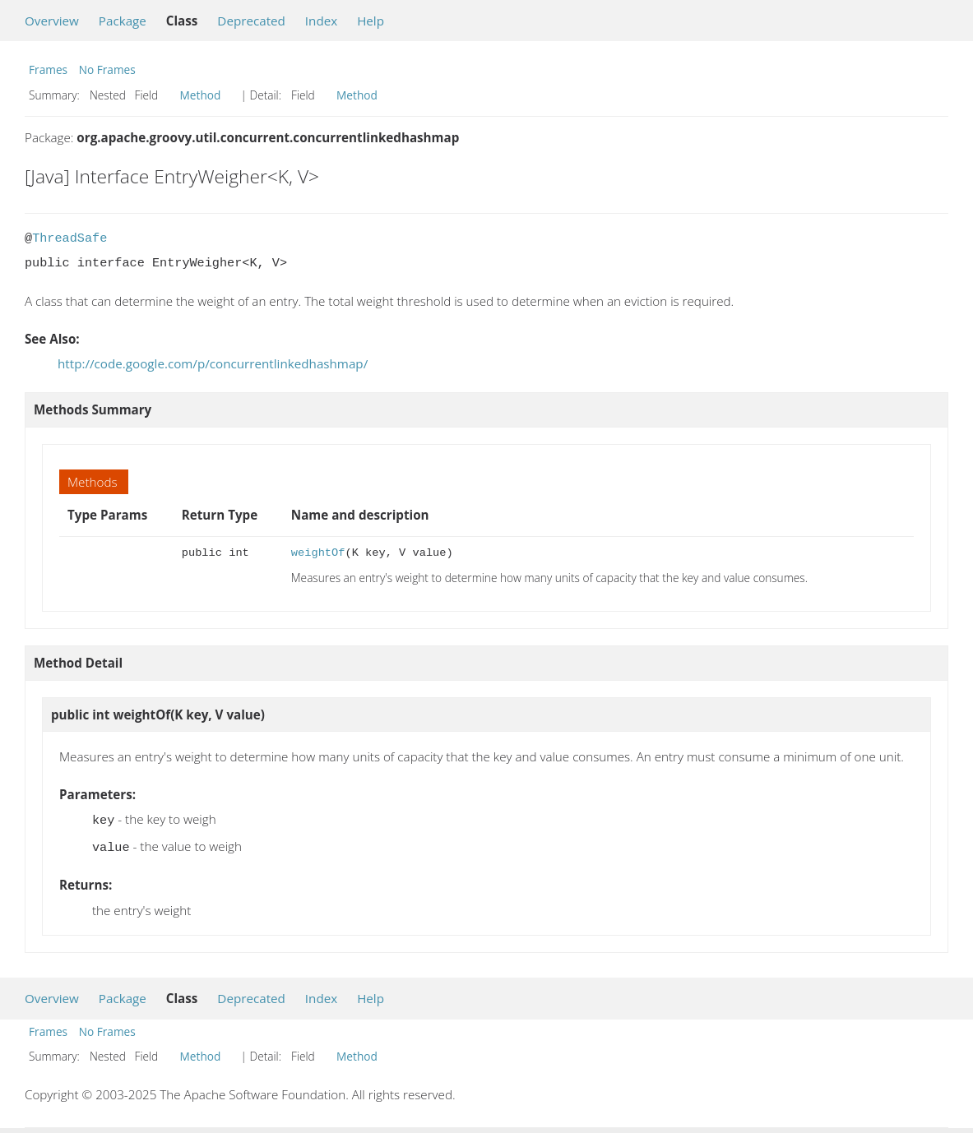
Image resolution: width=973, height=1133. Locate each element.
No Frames (107, 69)
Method (200, 95)
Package (122, 20)
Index (321, 20)
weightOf (318, 553)
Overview (52, 20)
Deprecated (251, 20)
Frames (48, 69)
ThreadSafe (69, 238)
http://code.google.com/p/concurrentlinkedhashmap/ (213, 363)
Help (370, 20)
